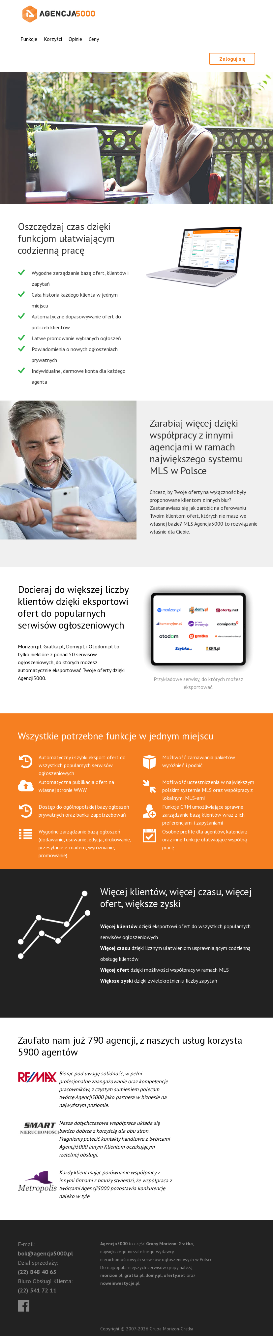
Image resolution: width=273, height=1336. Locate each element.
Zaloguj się (232, 58)
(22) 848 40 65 (37, 1272)
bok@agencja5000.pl (45, 1253)
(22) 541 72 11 (37, 1290)
